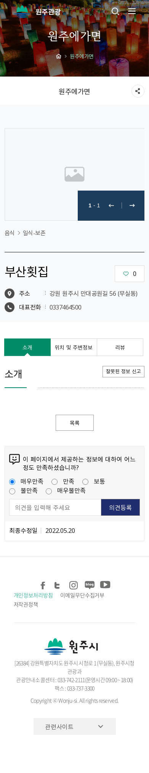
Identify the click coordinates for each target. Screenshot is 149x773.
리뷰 (120, 347)
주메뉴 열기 (131, 11)
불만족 (23, 490)
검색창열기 (115, 11)
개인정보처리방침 (33, 595)
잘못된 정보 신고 (123, 371)
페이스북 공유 (43, 584)
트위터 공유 (59, 584)
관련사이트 (59, 726)
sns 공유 (137, 91)
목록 (75, 423)
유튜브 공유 (104, 584)
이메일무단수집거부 (82, 595)
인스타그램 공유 (74, 584)
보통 (93, 481)
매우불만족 (66, 490)
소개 (27, 347)
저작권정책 (26, 604)
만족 (62, 481)
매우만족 (26, 481)
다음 (132, 205)
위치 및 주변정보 (73, 347)
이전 (111, 205)
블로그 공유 (89, 584)
